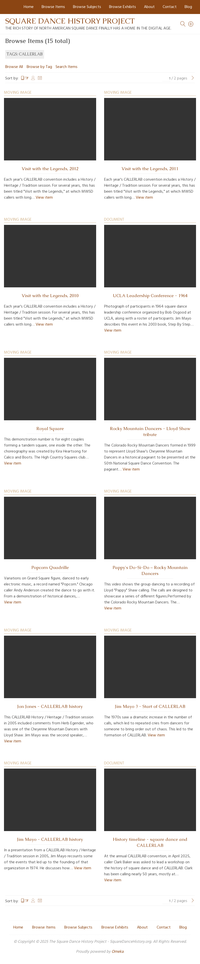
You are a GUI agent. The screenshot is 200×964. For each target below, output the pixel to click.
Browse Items (53, 7)
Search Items (66, 67)
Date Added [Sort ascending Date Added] (40, 78)
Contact (170, 7)
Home (29, 7)
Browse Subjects (87, 7)
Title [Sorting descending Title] (25, 78)
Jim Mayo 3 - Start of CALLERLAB (150, 706)
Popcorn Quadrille (50, 567)
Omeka (118, 952)
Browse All (14, 67)
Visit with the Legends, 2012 (50, 168)
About (149, 7)
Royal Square (50, 428)
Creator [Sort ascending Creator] (33, 78)
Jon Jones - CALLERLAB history (50, 706)
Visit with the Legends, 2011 (150, 168)
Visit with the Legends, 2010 (50, 295)
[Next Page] (193, 78)
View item (44, 198)
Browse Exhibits (122, 7)
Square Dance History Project (70, 21)
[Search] (191, 24)
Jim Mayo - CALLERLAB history (50, 839)
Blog (188, 7)
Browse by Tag (39, 67)
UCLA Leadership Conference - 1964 (150, 295)
